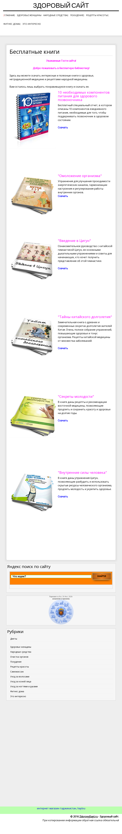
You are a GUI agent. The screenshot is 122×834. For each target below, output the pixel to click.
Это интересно (31, 23)
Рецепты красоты (97, 15)
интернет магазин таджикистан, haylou (61, 808)
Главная (9, 15)
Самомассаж (17, 671)
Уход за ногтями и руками (24, 686)
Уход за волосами (19, 676)
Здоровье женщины (29, 15)
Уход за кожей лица (20, 681)
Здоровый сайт (61, 6)
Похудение (76, 15)
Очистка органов (19, 656)
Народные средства (55, 15)
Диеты (13, 638)
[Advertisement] (61, 750)
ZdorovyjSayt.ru (88, 816)
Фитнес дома (11, 23)
